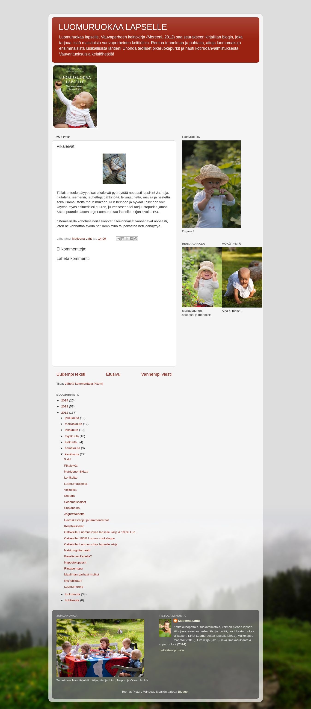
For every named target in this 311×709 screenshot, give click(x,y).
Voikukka (70, 489)
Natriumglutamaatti (77, 550)
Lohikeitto (70, 477)
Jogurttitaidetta (74, 514)
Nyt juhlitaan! (73, 580)
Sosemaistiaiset (75, 502)
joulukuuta (72, 418)
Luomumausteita (75, 483)
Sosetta (69, 495)
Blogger (183, 691)
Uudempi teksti (70, 374)
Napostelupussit (75, 562)
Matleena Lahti (189, 620)
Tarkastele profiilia (171, 650)
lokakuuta (72, 430)
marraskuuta (74, 424)
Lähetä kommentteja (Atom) (84, 383)
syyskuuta (72, 436)
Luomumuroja (73, 586)
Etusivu (113, 374)
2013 (65, 406)
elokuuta (71, 442)
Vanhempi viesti (156, 374)
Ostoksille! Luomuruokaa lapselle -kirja (90, 544)
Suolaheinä (72, 508)
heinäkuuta (73, 448)
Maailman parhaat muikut (81, 574)
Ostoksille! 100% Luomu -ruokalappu (89, 538)
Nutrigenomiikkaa (76, 471)
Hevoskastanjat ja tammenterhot (86, 520)
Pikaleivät (70, 465)
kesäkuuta (72, 454)
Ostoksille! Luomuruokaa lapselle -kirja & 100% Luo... (101, 532)
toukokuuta (73, 594)
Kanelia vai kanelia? (78, 556)
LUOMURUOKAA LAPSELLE (113, 27)
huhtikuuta (72, 600)
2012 (65, 412)
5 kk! (67, 459)
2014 (65, 400)
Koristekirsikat (73, 526)
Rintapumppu (73, 568)
